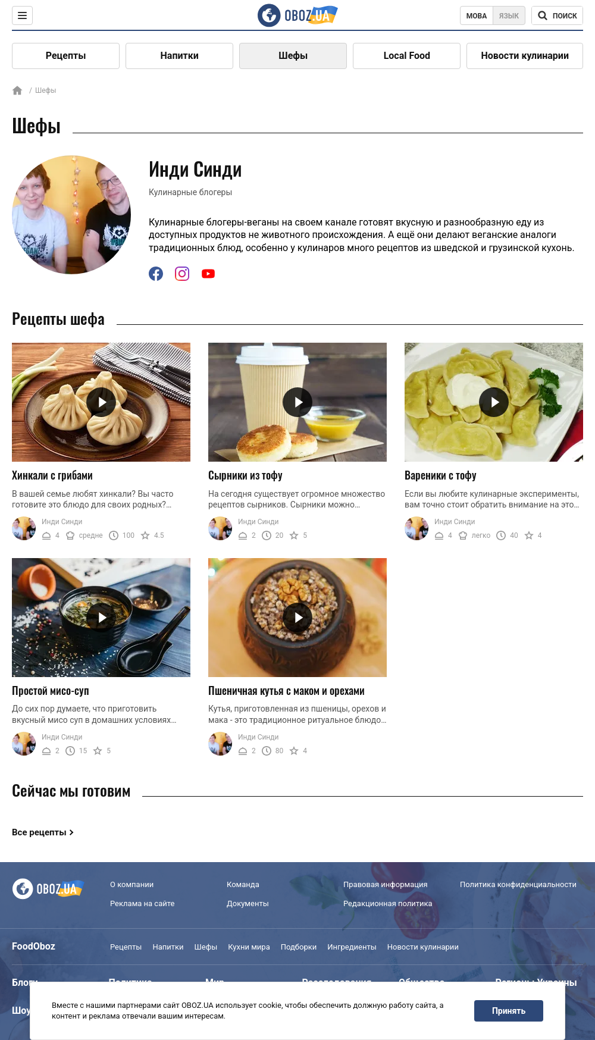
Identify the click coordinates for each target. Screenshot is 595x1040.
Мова (476, 16)
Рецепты (66, 55)
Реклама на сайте (142, 903)
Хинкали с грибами (52, 475)
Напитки (180, 55)
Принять (508, 1011)
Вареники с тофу (441, 475)
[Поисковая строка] (557, 15)
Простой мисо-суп (50, 690)
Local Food (407, 55)
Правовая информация (385, 884)
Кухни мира (249, 946)
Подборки (299, 946)
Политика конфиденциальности (518, 884)
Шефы (293, 55)
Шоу (21, 1010)
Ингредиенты (352, 946)
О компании (132, 884)
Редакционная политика (388, 903)
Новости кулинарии (525, 55)
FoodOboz (33, 946)
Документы (248, 903)
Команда (243, 884)
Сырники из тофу (245, 475)
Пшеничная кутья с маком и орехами (286, 690)
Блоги (25, 982)
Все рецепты (39, 832)
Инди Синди (62, 522)
